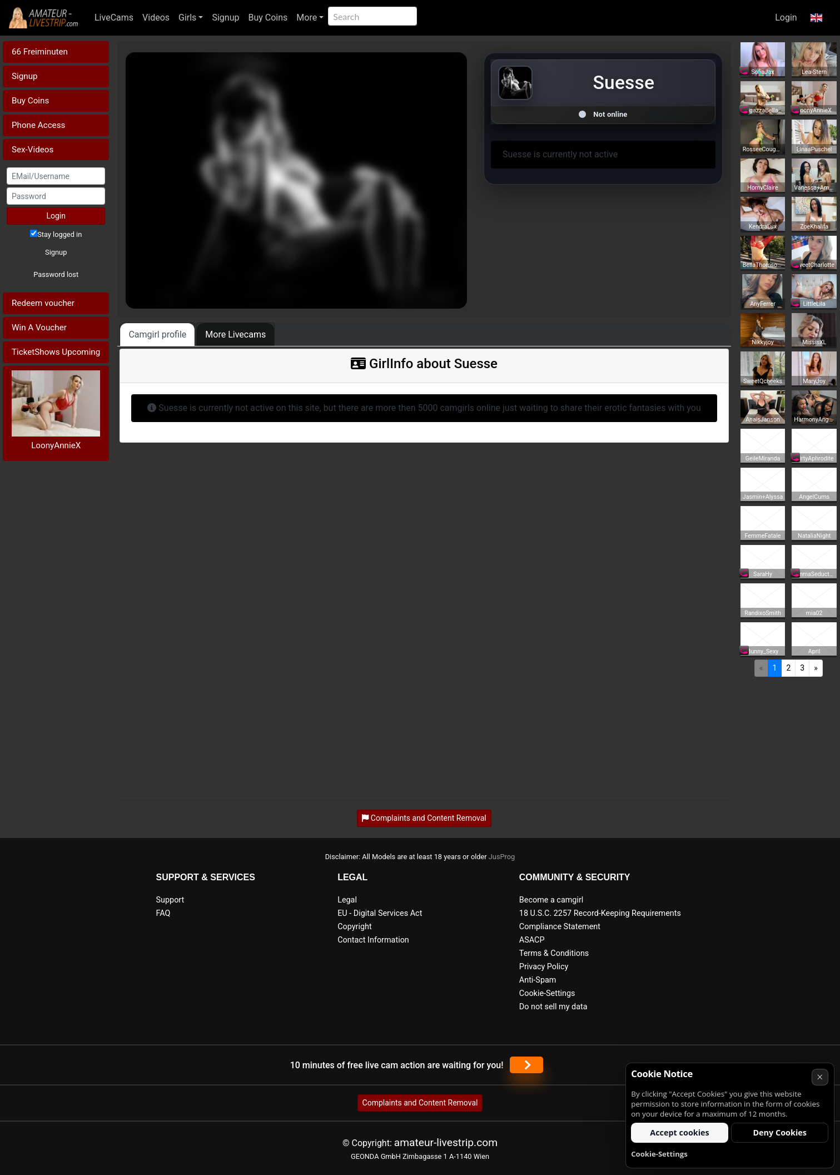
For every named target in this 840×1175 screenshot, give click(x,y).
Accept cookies (679, 1132)
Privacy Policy (544, 966)
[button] (816, 18)
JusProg (502, 856)
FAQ (163, 913)
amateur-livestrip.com (446, 1142)
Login (786, 17)
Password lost (55, 274)
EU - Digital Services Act (379, 913)
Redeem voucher (43, 303)
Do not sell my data (553, 1007)
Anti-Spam (537, 980)
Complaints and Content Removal (420, 1102)
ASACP (532, 940)
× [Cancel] (820, 1076)
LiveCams (114, 17)
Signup (225, 17)
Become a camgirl (551, 900)
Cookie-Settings (547, 993)
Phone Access (38, 125)
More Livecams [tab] (235, 334)
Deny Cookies (780, 1132)
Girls (187, 17)
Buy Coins (267, 17)
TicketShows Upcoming (56, 352)
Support (170, 900)
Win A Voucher (39, 328)
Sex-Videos (32, 150)
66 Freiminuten (40, 52)
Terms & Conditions (554, 953)
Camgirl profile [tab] (157, 334)
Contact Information (373, 940)
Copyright (354, 926)
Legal (347, 900)
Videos (156, 17)
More (306, 17)
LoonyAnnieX (56, 445)
